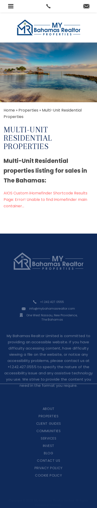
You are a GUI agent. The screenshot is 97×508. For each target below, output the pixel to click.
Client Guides (48, 428)
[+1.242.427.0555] (48, 307)
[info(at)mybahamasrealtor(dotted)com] (48, 313)
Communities (48, 435)
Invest (48, 450)
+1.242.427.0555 (22, 371)
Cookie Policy (48, 480)
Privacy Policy (48, 473)
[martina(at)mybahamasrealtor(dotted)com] (86, 7)
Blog (48, 458)
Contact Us (48, 465)
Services (48, 443)
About (49, 413)
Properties (49, 421)
